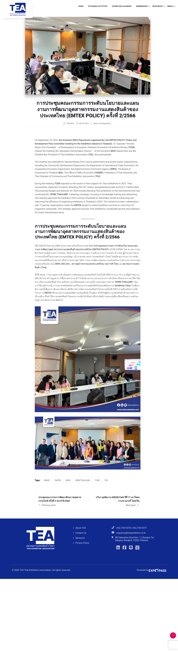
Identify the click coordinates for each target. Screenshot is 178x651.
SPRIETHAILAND (82, 480)
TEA (106, 480)
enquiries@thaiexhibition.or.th (131, 533)
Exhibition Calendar (121, 6)
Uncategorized (104, 123)
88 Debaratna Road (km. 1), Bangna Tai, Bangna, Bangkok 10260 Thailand (134, 539)
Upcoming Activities (97, 6)
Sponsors (80, 538)
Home (80, 6)
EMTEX (58, 480)
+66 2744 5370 (123, 528)
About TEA (81, 528)
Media (170, 6)
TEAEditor (70, 123)
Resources (157, 6)
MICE (68, 480)
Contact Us (81, 533)
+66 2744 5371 (139, 528)
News (95, 123)
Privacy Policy (82, 543)
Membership (142, 6)
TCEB (97, 480)
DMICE (47, 480)
